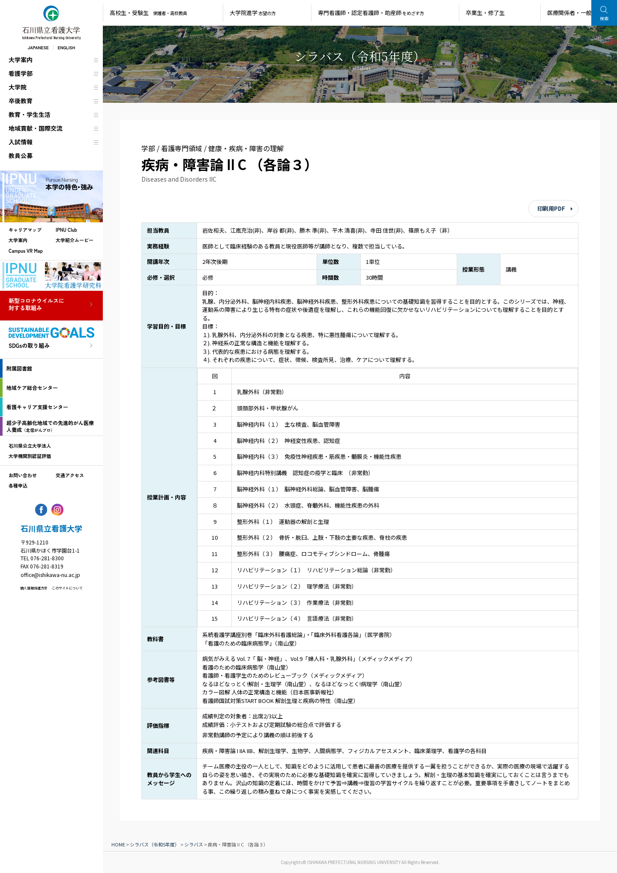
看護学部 (21, 73)
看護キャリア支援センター (37, 406)
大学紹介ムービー (74, 240)
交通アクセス (70, 475)
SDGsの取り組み (29, 346)
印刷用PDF (551, 208)
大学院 (18, 87)
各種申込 (18, 485)
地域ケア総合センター (32, 387)
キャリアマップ (25, 230)
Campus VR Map (26, 251)
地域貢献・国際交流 (36, 128)
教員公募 (21, 155)
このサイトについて (67, 588)
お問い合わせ (23, 475)
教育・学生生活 (30, 114)
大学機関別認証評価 (30, 456)
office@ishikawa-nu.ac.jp (50, 574)
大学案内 (21, 59)
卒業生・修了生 (485, 13)
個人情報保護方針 (34, 588)
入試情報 (21, 142)
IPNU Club (66, 230)
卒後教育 (21, 100)
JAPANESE (37, 47)
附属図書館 (19, 368)
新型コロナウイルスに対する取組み (36, 304)
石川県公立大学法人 (30, 445)
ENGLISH (66, 47)
